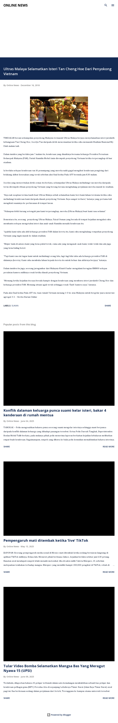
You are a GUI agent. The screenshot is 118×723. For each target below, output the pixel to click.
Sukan (15, 305)
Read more (109, 446)
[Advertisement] (59, 35)
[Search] (106, 5)
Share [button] (108, 305)
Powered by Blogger (59, 714)
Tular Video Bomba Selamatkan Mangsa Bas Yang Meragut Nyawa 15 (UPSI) (54, 668)
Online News (15, 5)
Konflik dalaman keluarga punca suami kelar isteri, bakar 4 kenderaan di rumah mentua (54, 412)
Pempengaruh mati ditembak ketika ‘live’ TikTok (45, 540)
